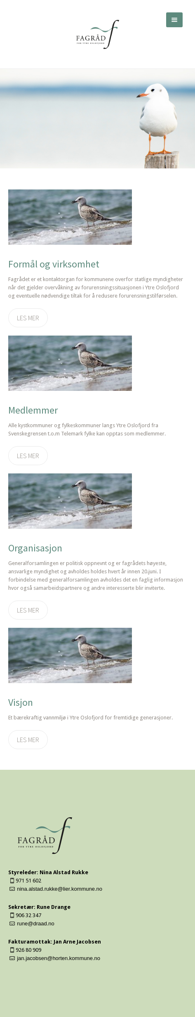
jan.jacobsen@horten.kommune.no (58, 958)
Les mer (28, 318)
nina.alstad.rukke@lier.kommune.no (59, 889)
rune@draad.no (35, 923)
